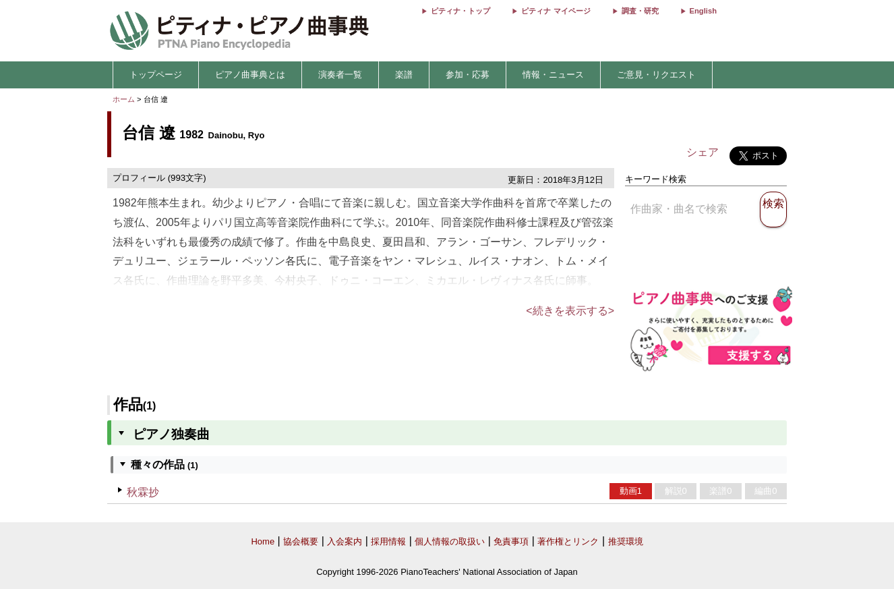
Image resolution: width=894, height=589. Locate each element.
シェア (702, 152)
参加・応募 (467, 74)
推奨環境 (625, 541)
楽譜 (404, 74)
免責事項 (511, 541)
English (703, 11)
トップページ (155, 74)
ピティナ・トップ (460, 11)
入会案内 (344, 541)
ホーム (124, 99)
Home (262, 541)
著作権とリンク (568, 541)
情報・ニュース (553, 74)
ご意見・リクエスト (656, 74)
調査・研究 (640, 11)
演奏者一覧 (340, 74)
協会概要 (300, 541)
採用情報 (388, 541)
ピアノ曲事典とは (250, 74)
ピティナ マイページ (555, 11)
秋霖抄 (143, 492)
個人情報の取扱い (450, 541)
